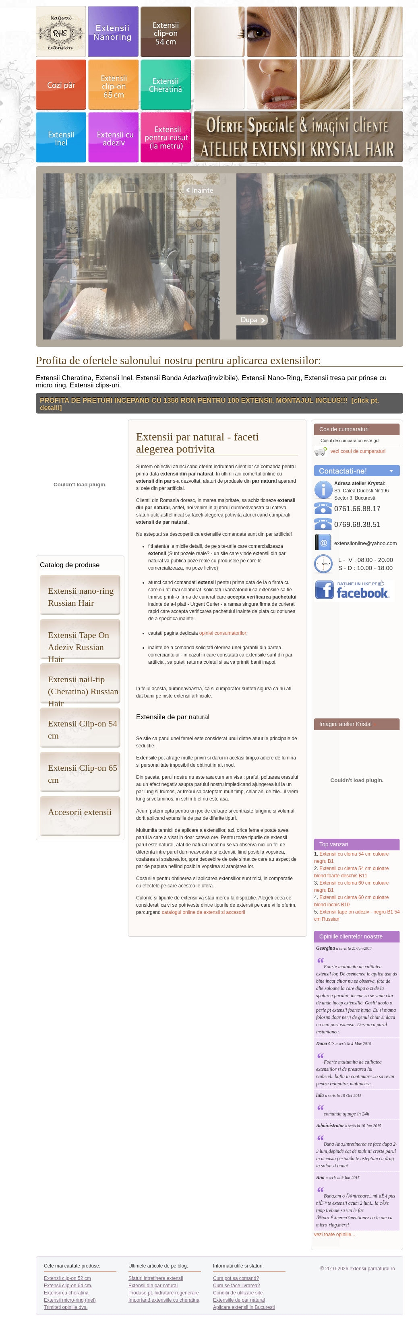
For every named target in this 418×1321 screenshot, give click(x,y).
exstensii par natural (61, 31)
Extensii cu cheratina (66, 1293)
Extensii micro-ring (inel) (70, 1300)
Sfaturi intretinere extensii (155, 1278)
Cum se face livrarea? (236, 1285)
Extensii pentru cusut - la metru (166, 137)
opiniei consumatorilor (222, 633)
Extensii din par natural (153, 1285)
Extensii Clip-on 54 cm (82, 729)
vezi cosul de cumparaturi (358, 451)
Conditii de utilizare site (238, 1293)
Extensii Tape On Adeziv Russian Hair (78, 644)
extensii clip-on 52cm (166, 31)
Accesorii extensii (80, 812)
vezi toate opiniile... (334, 1234)
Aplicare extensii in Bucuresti (244, 1307)
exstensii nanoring (113, 31)
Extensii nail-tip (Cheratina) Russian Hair (83, 689)
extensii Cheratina (166, 84)
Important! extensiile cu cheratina (163, 1300)
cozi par (61, 84)
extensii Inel (61, 137)
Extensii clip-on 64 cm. (68, 1285)
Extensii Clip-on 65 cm (82, 774)
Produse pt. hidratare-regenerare (163, 1293)
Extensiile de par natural (239, 1300)
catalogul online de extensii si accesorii (203, 912)
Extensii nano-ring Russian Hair (81, 597)
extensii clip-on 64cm (113, 84)
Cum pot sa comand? (236, 1278)
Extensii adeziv (113, 137)
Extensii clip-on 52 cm (67, 1278)
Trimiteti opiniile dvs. (65, 1307)
